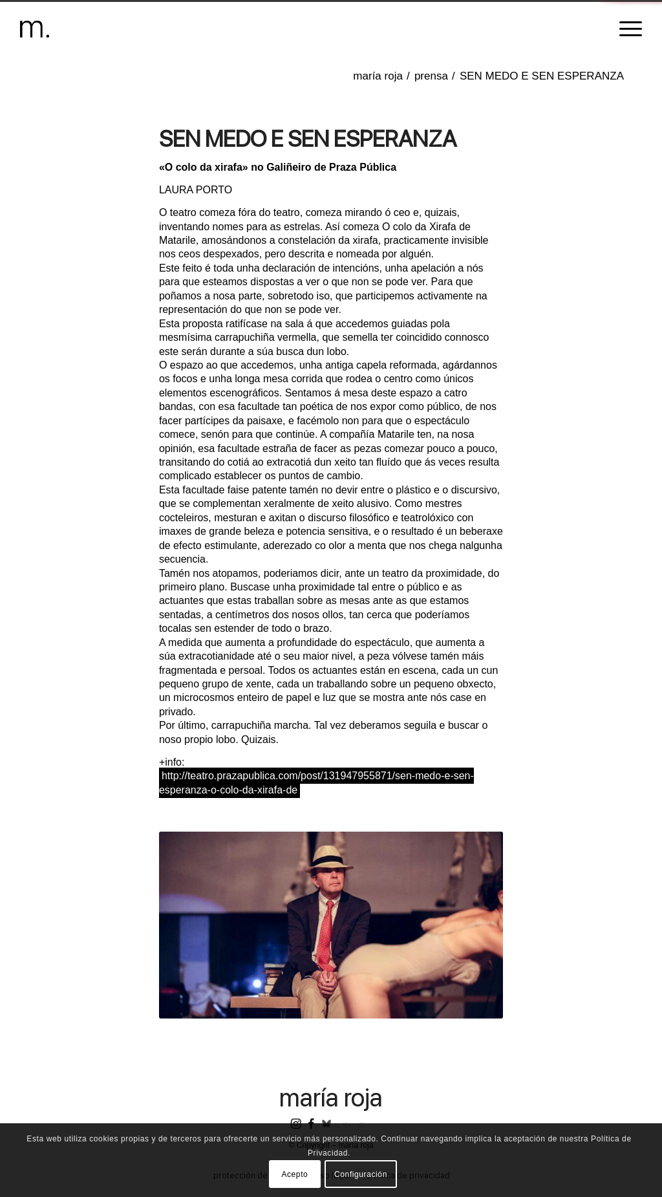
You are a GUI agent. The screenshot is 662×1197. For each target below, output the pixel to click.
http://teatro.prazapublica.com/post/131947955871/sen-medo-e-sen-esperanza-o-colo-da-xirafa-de (316, 782)
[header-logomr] (34, 29)
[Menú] (626, 29)
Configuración (360, 1174)
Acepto (294, 1174)
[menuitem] (626, 29)
